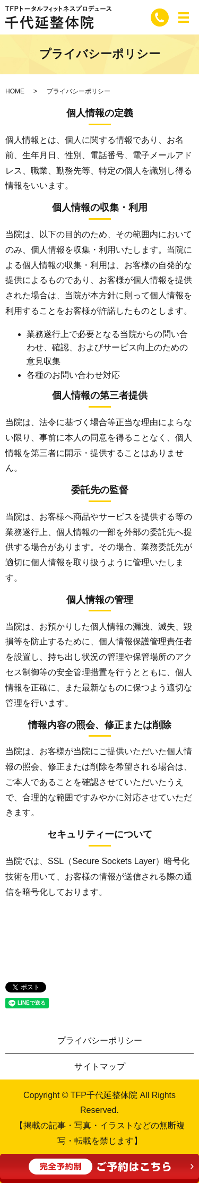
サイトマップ (99, 1066)
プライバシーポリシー (99, 1040)
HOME (14, 91)
